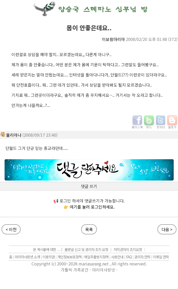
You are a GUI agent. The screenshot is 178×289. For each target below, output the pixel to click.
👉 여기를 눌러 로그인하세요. (89, 207)
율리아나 (13, 135)
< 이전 (11, 229)
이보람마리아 (113, 39)
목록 (89, 229)
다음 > (166, 229)
